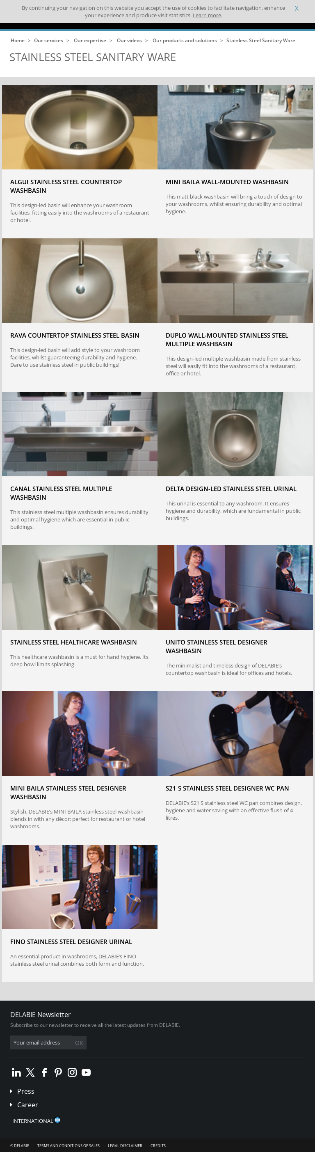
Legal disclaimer (125, 1145)
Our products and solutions (185, 40)
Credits (158, 1145)
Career (27, 1104)
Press (25, 1091)
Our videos (129, 40)
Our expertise (90, 40)
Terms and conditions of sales (68, 1145)
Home (18, 40)
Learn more (207, 15)
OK (79, 1043)
